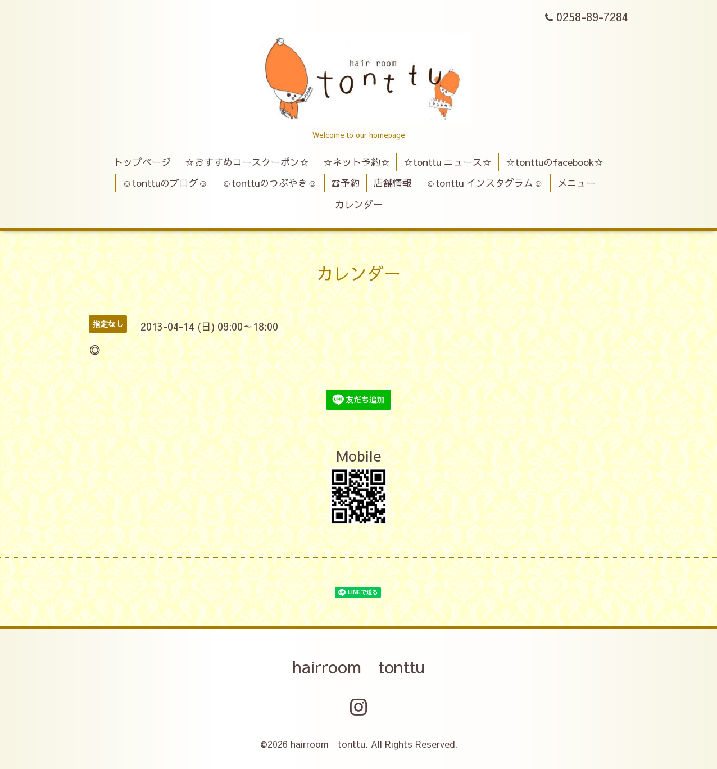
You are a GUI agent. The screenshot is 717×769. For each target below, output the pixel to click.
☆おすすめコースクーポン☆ (247, 162)
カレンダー (359, 204)
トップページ (142, 162)
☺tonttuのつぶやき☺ (269, 182)
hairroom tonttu (358, 666)
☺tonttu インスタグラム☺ (484, 182)
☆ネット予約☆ (356, 162)
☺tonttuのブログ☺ (165, 182)
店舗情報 (393, 182)
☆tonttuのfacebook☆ (554, 162)
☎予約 (345, 182)
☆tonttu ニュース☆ (447, 162)
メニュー (576, 182)
